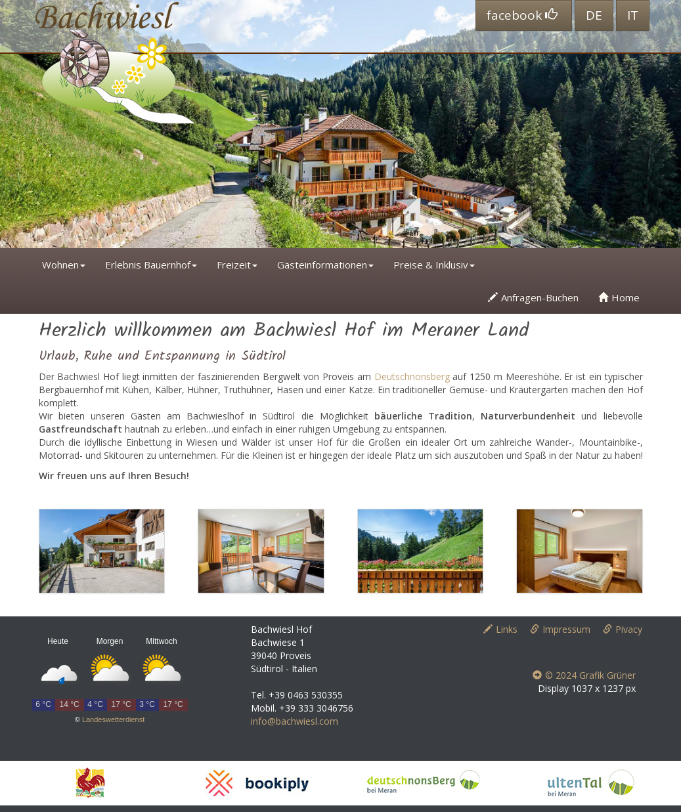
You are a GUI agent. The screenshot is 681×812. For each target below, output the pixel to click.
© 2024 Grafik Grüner (584, 675)
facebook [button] (522, 15)
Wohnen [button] (63, 264)
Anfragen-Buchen (533, 297)
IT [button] (632, 15)
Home (619, 297)
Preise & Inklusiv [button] (434, 264)
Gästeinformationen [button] (325, 264)
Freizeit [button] (237, 264)
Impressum (560, 629)
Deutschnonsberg (412, 376)
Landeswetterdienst (113, 719)
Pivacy (622, 629)
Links (500, 629)
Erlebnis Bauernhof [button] (151, 264)
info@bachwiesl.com (294, 721)
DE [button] (594, 15)
